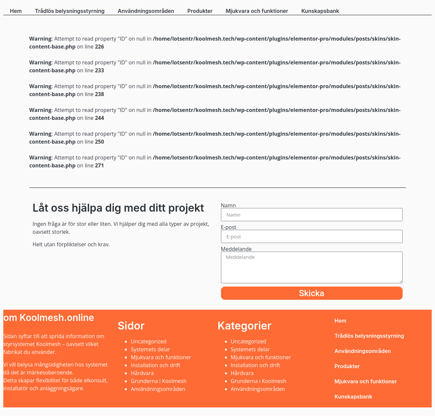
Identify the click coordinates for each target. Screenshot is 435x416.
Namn (228, 205)
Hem (16, 11)
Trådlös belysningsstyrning (70, 11)
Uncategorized (148, 341)
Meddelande (236, 249)
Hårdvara (142, 373)
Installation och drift (155, 365)
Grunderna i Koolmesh (158, 381)
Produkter (199, 11)
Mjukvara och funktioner (257, 11)
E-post (228, 227)
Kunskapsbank (320, 11)
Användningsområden (146, 11)
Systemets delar (150, 349)
